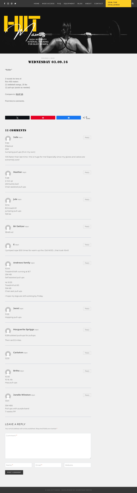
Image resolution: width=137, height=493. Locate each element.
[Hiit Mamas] (26, 30)
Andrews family (21, 262)
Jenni (16, 308)
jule (15, 199)
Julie (15, 137)
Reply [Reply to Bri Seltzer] (87, 226)
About (88, 3)
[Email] (48, 465)
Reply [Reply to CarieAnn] (87, 353)
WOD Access (48, 3)
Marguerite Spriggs (23, 329)
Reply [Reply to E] (87, 245)
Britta (16, 370)
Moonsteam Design (84, 490)
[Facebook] (4, 3)
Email (39, 465)
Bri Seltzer (18, 226)
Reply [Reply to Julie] (87, 137)
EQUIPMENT (69, 3)
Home (36, 3)
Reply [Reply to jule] (87, 199)
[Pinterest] (11, 3)
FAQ (59, 3)
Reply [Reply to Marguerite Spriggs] (87, 330)
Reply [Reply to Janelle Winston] (87, 395)
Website (69, 465)
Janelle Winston (22, 395)
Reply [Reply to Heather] (87, 172)
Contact (98, 3)
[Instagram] (8, 3)
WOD (53, 58)
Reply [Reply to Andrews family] (87, 263)
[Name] (18, 465)
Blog (80, 3)
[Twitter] (15, 3)
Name (9, 465)
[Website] (77, 465)
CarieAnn (18, 352)
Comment (11, 435)
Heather (17, 172)
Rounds (45, 58)
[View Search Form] (132, 3)
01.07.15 (19, 94)
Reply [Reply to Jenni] (87, 308)
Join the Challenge (114, 3)
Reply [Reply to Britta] (87, 371)
